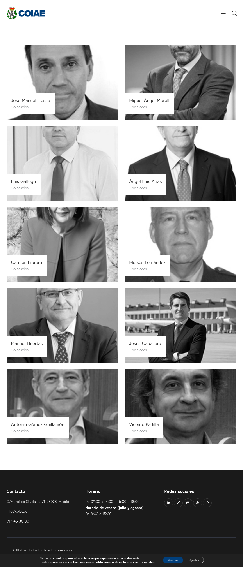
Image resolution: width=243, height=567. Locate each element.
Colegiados (21, 106)
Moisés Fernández (149, 262)
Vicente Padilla (146, 424)
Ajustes (196, 560)
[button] (223, 13)
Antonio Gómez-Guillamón (40, 424)
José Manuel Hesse (33, 100)
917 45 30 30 (18, 521)
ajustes (144, 562)
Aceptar (170, 560)
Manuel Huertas (29, 343)
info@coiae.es (18, 511)
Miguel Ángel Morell (152, 100)
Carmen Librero (29, 262)
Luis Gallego (25, 181)
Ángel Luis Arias (147, 181)
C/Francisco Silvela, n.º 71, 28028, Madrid (40, 501)
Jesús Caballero (147, 343)
